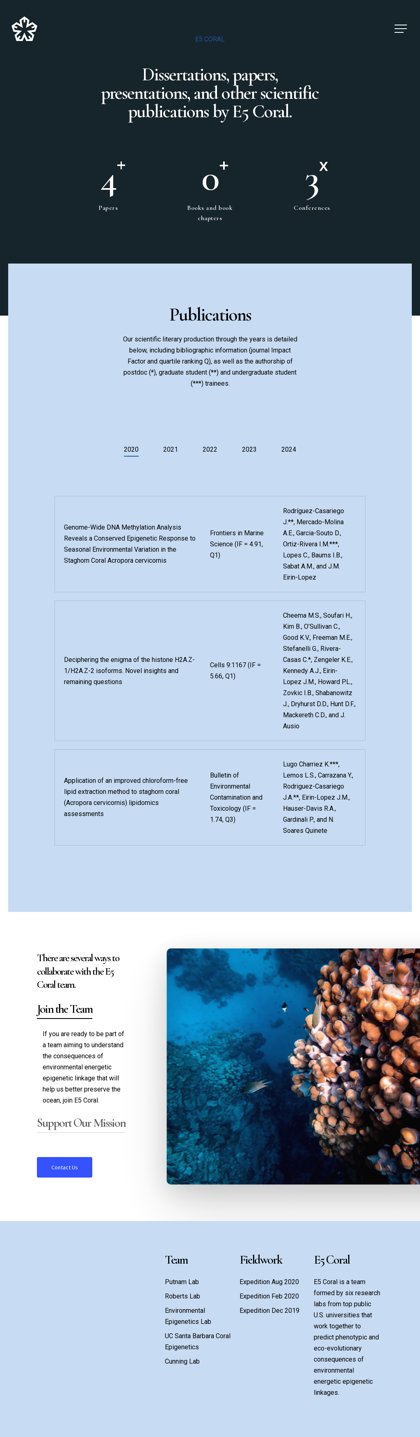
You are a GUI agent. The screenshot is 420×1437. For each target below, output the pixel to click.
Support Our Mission (81, 1122)
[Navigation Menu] (402, 29)
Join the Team (64, 1008)
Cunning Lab (182, 1361)
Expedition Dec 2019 (269, 1310)
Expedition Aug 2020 (269, 1282)
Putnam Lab (182, 1282)
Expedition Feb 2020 (269, 1296)
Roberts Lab (182, 1296)
